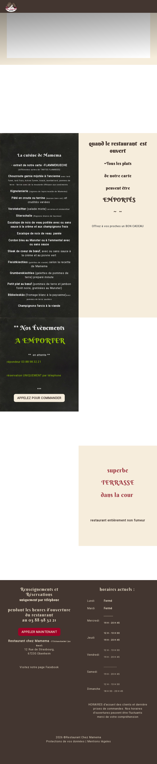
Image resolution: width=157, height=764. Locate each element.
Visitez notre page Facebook (39, 667)
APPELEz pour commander (39, 398)
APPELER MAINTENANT (39, 632)
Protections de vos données (65, 741)
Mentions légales (99, 741)
